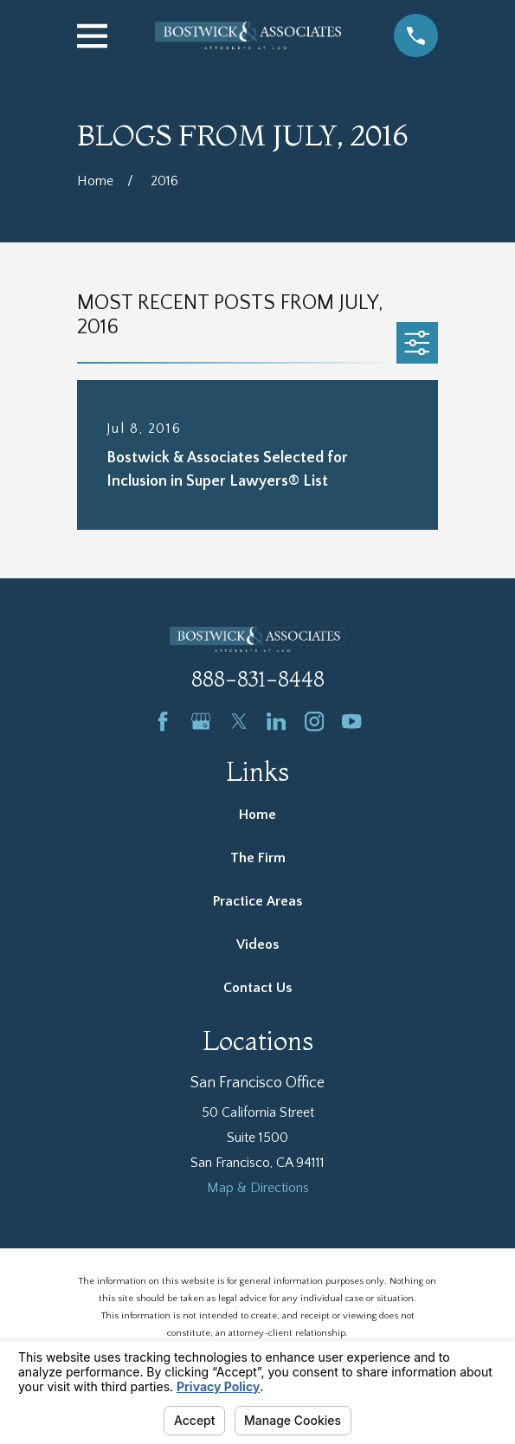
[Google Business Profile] (200, 721)
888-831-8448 (258, 679)
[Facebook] (162, 721)
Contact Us (257, 988)
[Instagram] (314, 721)
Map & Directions (258, 1188)
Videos (257, 944)
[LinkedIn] (276, 721)
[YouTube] (351, 721)
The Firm (258, 858)
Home (257, 814)
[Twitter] (238, 721)
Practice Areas (257, 901)
